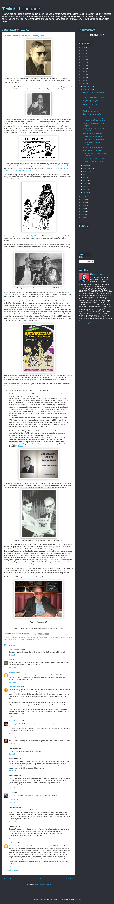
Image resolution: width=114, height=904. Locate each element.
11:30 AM (12, 667)
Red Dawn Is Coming (90, 111)
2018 (84, 66)
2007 (84, 208)
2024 (84, 48)
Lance (11, 792)
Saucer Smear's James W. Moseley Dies (92, 115)
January (86, 192)
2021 (84, 57)
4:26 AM (12, 744)
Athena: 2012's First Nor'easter (93, 139)
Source (20, 446)
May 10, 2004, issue (34, 236)
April (85, 183)
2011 (84, 196)
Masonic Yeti (87, 108)
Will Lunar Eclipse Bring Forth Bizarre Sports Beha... (93, 101)
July (85, 174)
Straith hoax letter (42, 485)
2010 (84, 199)
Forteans (12, 637)
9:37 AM (12, 788)
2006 (84, 211)
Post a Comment (12, 871)
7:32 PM (12, 733)
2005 (84, 214)
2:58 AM (12, 802)
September (87, 168)
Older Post (69, 879)
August (86, 171)
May (85, 180)
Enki (10, 659)
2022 (84, 54)
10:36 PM (12, 771)
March (85, 186)
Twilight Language (21, 8)
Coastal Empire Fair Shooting (93, 161)
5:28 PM (12, 716)
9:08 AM (12, 655)
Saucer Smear (45, 166)
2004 (84, 217)
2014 (84, 78)
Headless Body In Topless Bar (93, 147)
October (86, 165)
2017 (84, 69)
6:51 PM (12, 866)
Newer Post (8, 879)
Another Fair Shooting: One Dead (94, 158)
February (86, 189)
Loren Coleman (60, 637)
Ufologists (29, 639)
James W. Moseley (37, 637)
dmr (10, 738)
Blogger (80, 899)
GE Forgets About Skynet (91, 105)
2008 (84, 205)
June (85, 177)
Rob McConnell (14, 649)
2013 (84, 81)
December (87, 86)
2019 (84, 63)
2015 (84, 75)
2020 (84, 60)
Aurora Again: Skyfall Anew (92, 136)
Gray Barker (26, 637)
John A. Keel (49, 637)
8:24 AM (12, 754)
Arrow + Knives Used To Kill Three (94, 97)
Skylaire (12, 672)
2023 (84, 51)
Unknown (12, 843)
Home (39, 879)
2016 (84, 72)
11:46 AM (12, 682)
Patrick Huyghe (9, 639)
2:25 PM (12, 838)
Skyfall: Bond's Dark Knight (92, 133)
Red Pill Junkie (14, 721)
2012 (84, 84)
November (87, 89)
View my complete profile (87, 323)
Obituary (69, 637)
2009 (84, 202)
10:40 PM (12, 821)
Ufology (36, 639)
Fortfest (18, 637)
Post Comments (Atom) (43, 885)
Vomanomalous (15, 687)
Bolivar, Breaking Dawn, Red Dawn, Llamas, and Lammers (94, 120)
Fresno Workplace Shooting (92, 150)
